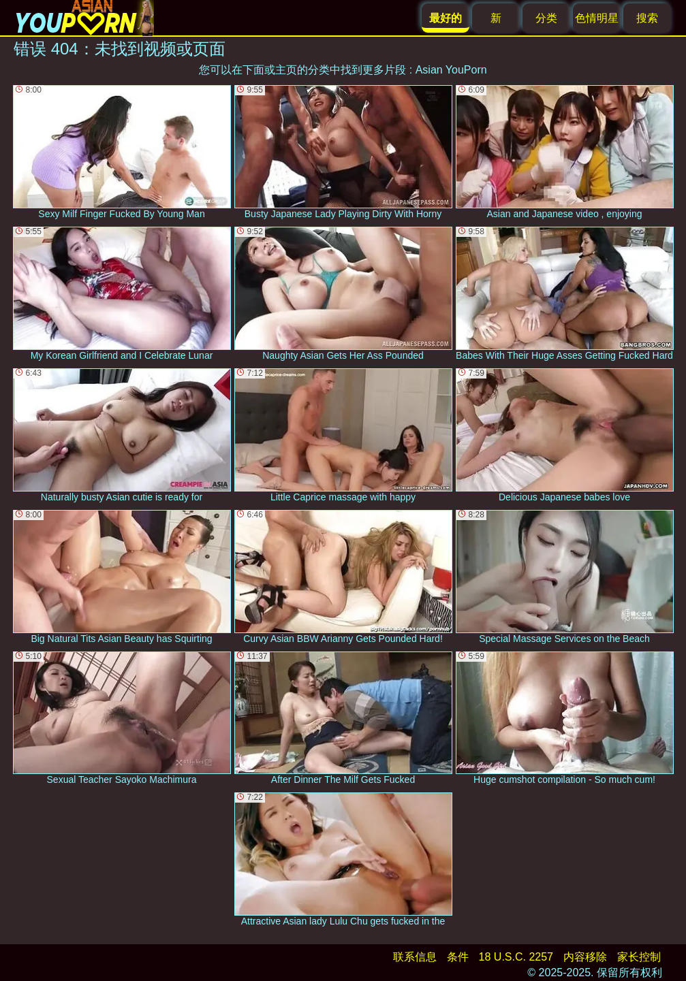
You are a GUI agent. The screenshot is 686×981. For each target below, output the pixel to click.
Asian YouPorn (451, 70)
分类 (546, 18)
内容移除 (585, 957)
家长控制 (639, 957)
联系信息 (415, 957)
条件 (458, 957)
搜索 (647, 18)
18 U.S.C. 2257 (516, 957)
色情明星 (597, 18)
